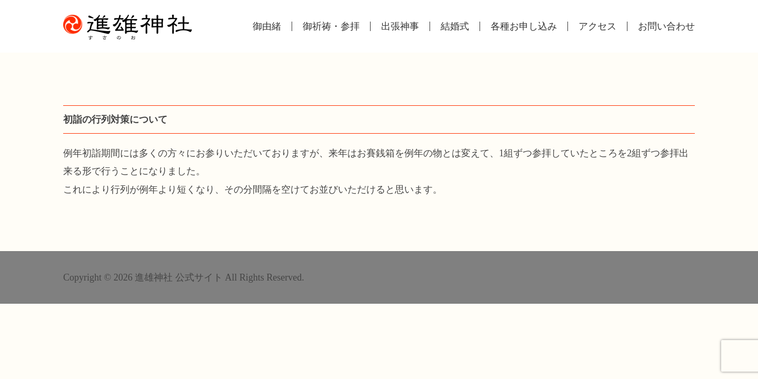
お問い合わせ (666, 26)
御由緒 (267, 26)
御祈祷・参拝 (331, 26)
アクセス (597, 26)
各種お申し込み (524, 26)
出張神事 (400, 26)
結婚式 (455, 26)
